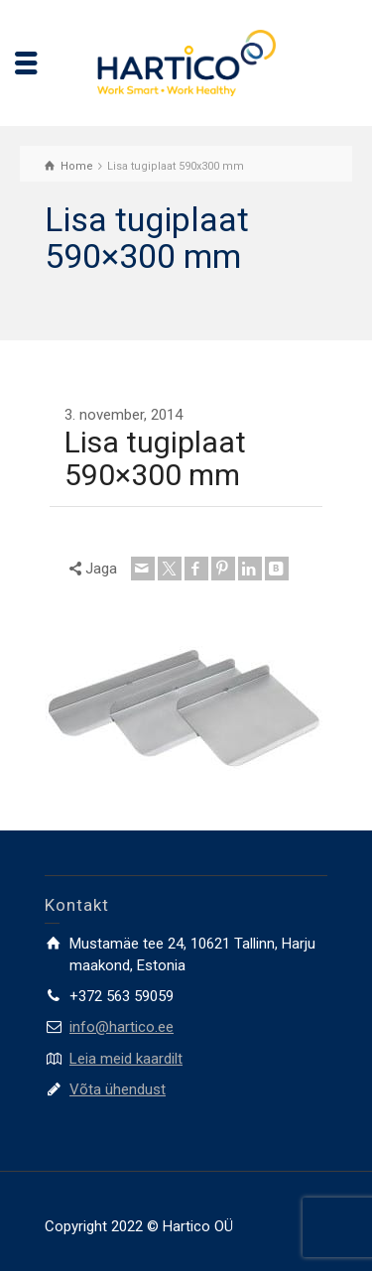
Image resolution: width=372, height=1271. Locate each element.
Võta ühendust (117, 1089)
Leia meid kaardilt (126, 1059)
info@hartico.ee (121, 1027)
